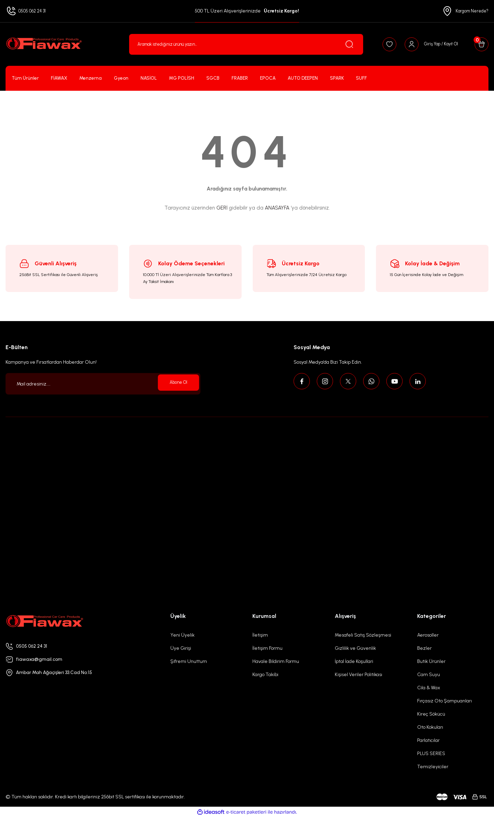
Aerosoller (428, 635)
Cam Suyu (428, 674)
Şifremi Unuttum (188, 661)
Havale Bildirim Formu (275, 661)
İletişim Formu (267, 648)
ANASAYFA (277, 208)
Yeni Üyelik (182, 635)
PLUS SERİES (431, 753)
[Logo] (44, 44)
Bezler (424, 648)
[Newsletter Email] (103, 384)
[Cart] (479, 44)
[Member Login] (422, 44)
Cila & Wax (428, 688)
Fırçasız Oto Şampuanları (444, 701)
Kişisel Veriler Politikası (358, 674)
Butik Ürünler (431, 661)
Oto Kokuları (430, 727)
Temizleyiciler (432, 767)
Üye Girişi (180, 648)
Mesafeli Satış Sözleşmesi (363, 635)
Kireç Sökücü (431, 714)
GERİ (221, 208)
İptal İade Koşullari (354, 661)
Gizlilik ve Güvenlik (355, 648)
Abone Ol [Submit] (175, 384)
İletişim (260, 635)
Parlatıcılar (428, 740)
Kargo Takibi (265, 674)
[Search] (237, 44)
